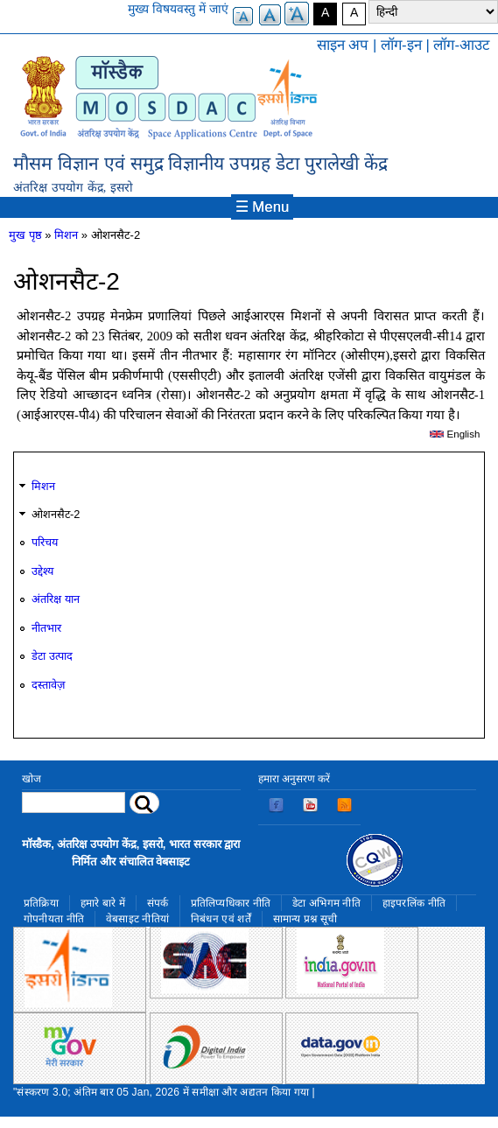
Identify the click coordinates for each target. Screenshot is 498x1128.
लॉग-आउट (461, 45)
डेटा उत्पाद (52, 655)
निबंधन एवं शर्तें (221, 919)
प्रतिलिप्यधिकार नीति (231, 903)
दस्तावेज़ (48, 684)
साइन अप (343, 45)
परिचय (45, 542)
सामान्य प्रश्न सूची (305, 919)
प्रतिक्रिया (41, 903)
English (455, 434)
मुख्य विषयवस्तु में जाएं (178, 9)
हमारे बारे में (103, 903)
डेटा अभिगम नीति (326, 903)
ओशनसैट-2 (56, 514)
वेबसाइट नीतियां (137, 919)
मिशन (66, 235)
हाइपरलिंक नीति (413, 903)
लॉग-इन (401, 45)
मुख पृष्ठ (25, 235)
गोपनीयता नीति (54, 919)
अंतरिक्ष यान (56, 599)
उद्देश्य (42, 571)
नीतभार (46, 627)
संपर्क (158, 903)
